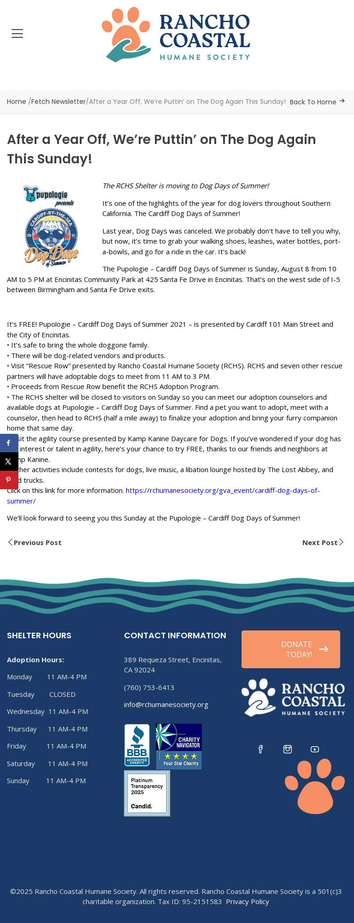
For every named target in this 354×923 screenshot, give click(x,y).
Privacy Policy (247, 901)
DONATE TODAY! (304, 649)
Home (16, 101)
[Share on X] (9, 461)
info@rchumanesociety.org (166, 704)
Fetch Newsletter (58, 101)
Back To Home (313, 102)
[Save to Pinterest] (9, 480)
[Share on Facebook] (9, 443)
